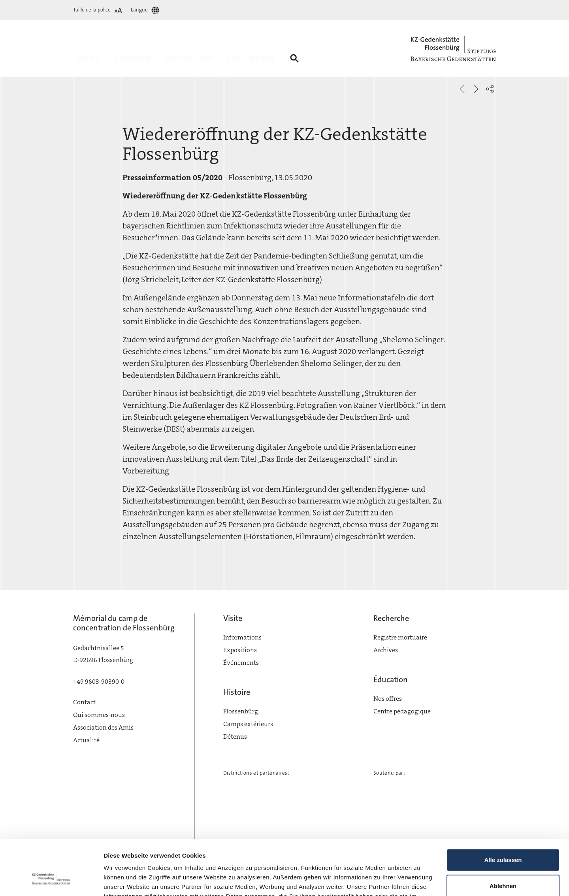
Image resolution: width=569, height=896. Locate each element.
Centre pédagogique (402, 711)
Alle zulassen (503, 812)
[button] (490, 89)
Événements (241, 662)
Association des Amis (103, 727)
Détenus (235, 736)
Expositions (240, 650)
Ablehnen (503, 838)
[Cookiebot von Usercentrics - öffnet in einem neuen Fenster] (51, 881)
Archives (385, 650)
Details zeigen (123, 880)
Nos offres (387, 698)
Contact (84, 702)
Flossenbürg (240, 711)
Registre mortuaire (400, 637)
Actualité (86, 740)
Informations (242, 637)
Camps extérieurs (248, 724)
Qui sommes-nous (99, 715)
